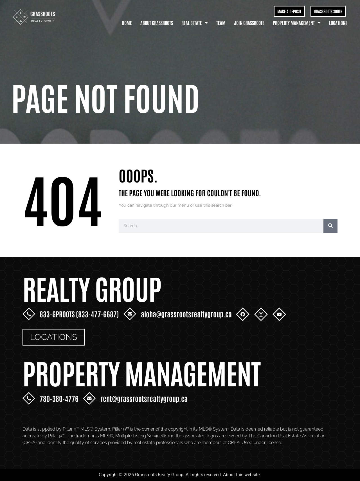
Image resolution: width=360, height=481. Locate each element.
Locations (338, 22)
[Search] (330, 226)
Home (127, 22)
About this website (241, 474)
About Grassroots (156, 22)
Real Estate (194, 22)
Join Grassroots (249, 22)
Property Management (297, 22)
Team (221, 22)
